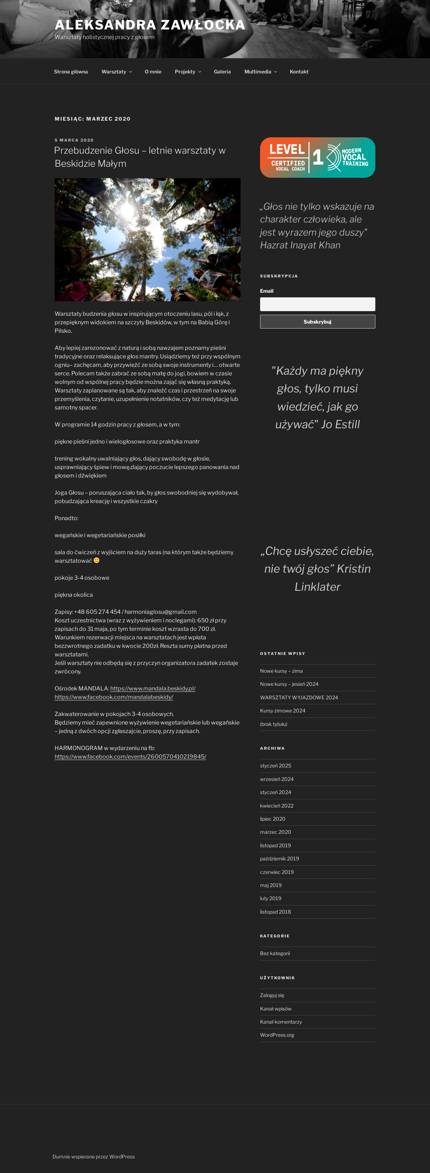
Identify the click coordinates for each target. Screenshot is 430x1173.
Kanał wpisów (276, 1009)
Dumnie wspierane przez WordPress (94, 1156)
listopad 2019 (275, 845)
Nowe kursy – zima (281, 671)
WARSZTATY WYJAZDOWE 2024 (299, 697)
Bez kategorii (275, 953)
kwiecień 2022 (276, 806)
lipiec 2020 (273, 819)
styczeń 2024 (275, 792)
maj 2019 (271, 885)
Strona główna (71, 71)
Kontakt (299, 71)
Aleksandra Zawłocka (150, 25)
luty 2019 (270, 898)
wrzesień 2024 (277, 779)
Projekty (188, 71)
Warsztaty (117, 71)
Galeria (222, 71)
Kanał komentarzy (281, 1022)
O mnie (153, 71)
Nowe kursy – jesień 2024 (289, 684)
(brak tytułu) (273, 724)
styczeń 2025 (275, 765)
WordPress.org (277, 1035)
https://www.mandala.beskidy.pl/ (152, 688)
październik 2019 (279, 858)
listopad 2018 (275, 912)
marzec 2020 (275, 832)
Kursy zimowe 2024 (282, 710)
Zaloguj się (272, 995)
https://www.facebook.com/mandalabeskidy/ (114, 697)
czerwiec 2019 (277, 872)
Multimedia (261, 71)
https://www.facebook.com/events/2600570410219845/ (130, 756)
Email (267, 291)
